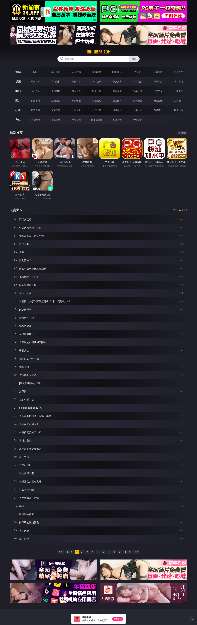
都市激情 (35, 110)
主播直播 (158, 81)
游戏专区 (96, 71)
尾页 (136, 551)
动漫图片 (96, 100)
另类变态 (178, 91)
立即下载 (117, 619)
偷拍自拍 (55, 91)
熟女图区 (158, 100)
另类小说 (137, 110)
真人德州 (55, 71)
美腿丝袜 (117, 100)
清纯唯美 (137, 100)
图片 (18, 100)
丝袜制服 (137, 81)
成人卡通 (76, 91)
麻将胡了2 (117, 71)
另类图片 (178, 100)
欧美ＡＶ (76, 81)
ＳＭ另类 (178, 81)
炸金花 (137, 71)
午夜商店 (55, 119)
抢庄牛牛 (178, 71)
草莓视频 (76, 119)
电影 (18, 91)
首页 (60, 551)
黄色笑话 (158, 110)
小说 (18, 110)
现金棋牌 (158, 71)
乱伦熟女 (158, 91)
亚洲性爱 (35, 91)
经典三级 (137, 91)
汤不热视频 (96, 119)
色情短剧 (137, 119)
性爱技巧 (178, 110)
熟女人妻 (117, 81)
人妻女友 (76, 110)
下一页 (127, 551)
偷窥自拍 (35, 100)
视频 (18, 81)
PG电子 (35, 71)
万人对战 (76, 71)
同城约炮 (35, 119)
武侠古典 (96, 110)
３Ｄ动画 (96, 81)
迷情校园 (117, 110)
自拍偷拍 (55, 81)
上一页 (69, 551)
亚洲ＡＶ (35, 81)
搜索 (134, 58)
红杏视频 (117, 119)
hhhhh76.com (98, 52)
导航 (18, 119)
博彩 (18, 72)
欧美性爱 (96, 91)
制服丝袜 (117, 91)
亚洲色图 (55, 100)
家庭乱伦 (55, 110)
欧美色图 (76, 100)
